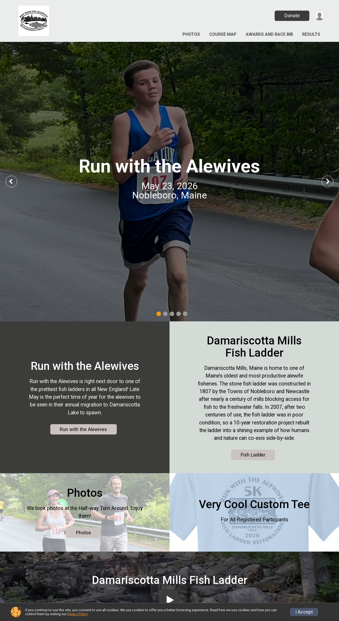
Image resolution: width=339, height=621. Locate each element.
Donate (292, 15)
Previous (15, 181)
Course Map (223, 34)
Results (311, 34)
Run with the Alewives (83, 429)
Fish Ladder (253, 455)
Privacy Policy (77, 614)
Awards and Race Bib (269, 34)
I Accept (304, 612)
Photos (191, 34)
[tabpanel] (169, 181)
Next (331, 181)
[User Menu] (319, 16)
